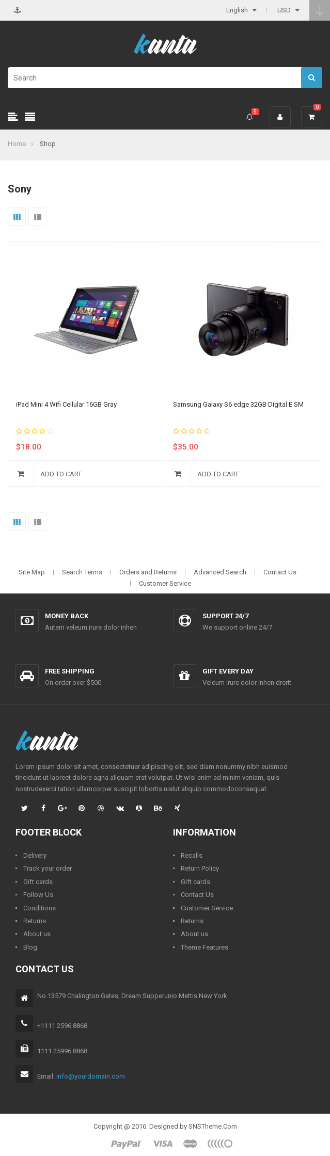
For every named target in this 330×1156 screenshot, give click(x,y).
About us (37, 934)
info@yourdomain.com (90, 1076)
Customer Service (165, 583)
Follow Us (38, 894)
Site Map (32, 572)
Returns (34, 921)
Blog (30, 947)
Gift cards (38, 882)
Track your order (47, 868)
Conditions (39, 908)
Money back (66, 616)
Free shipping (70, 671)
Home (17, 144)
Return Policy (200, 868)
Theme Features (204, 947)
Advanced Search (220, 572)
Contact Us (279, 572)
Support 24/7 (225, 616)
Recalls (191, 855)
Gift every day (228, 671)
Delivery (34, 855)
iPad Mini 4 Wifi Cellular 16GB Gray (66, 404)
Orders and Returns (148, 572)
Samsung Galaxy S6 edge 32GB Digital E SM (238, 404)
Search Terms (82, 572)
